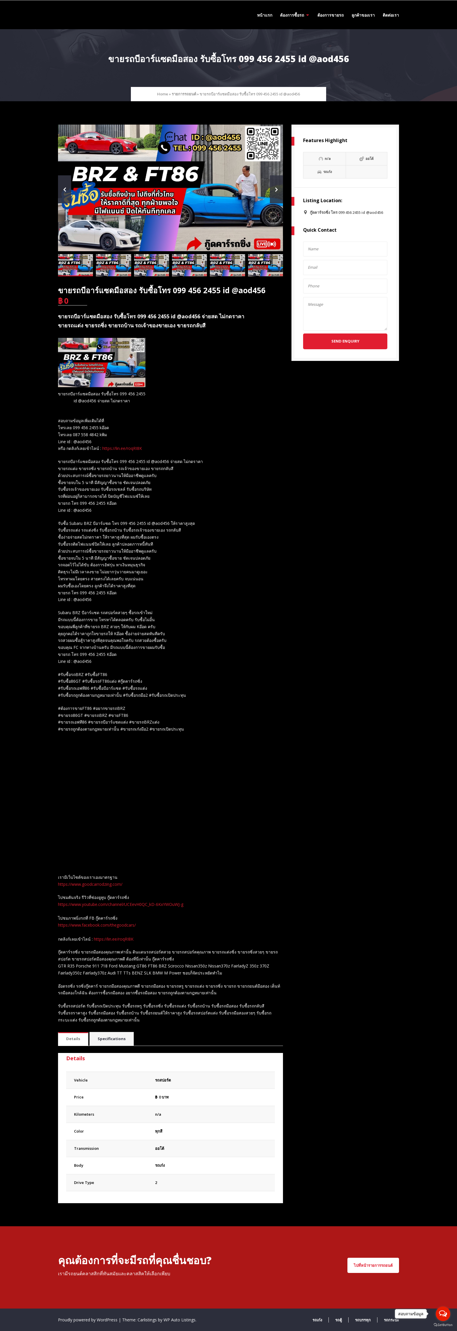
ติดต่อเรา (391, 15)
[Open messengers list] (443, 1313)
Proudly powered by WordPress (88, 1320)
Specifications (112, 1038)
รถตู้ (338, 1320)
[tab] (73, 1039)
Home (162, 94)
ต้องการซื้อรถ (292, 15)
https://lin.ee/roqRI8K (122, 448)
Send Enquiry (345, 341)
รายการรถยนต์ (184, 94)
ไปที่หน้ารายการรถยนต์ (373, 1265)
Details (73, 1038)
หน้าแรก (264, 15)
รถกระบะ (391, 1320)
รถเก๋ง (160, 1165)
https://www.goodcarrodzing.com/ (90, 884)
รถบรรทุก (363, 1320)
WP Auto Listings (180, 1320)
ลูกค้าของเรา (363, 15)
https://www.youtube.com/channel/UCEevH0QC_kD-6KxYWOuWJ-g (120, 904)
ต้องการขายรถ (330, 15)
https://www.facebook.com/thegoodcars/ (97, 925)
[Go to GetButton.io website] (443, 1325)
